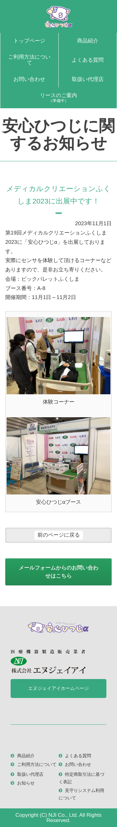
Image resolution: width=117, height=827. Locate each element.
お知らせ (26, 783)
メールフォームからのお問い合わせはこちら (58, 572)
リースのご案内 (58, 97)
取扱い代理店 (88, 79)
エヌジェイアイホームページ (58, 688)
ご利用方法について (29, 60)
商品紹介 (87, 41)
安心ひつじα (58, 16)
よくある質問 (88, 60)
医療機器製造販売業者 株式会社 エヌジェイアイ (48, 661)
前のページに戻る (58, 535)
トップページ (29, 41)
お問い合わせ (29, 79)
